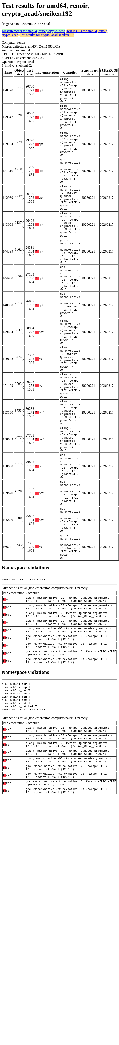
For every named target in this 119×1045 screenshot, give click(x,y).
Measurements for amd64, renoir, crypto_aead (33, 31)
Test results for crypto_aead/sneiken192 (47, 35)
